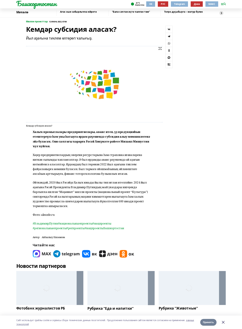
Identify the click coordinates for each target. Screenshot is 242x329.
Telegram (179, 4)
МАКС (211, 4)
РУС (163, 4)
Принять (208, 322)
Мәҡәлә (22, 12)
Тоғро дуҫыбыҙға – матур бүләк (183, 11)
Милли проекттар (37, 21)
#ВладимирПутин (45, 223)
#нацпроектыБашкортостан (104, 228)
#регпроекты (75, 228)
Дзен (197, 4)
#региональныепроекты (50, 228)
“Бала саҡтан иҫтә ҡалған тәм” (131, 11)
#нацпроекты (101, 223)
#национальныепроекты (75, 223)
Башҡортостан (36, 3)
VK (150, 4)
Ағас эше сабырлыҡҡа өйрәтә (78, 11)
